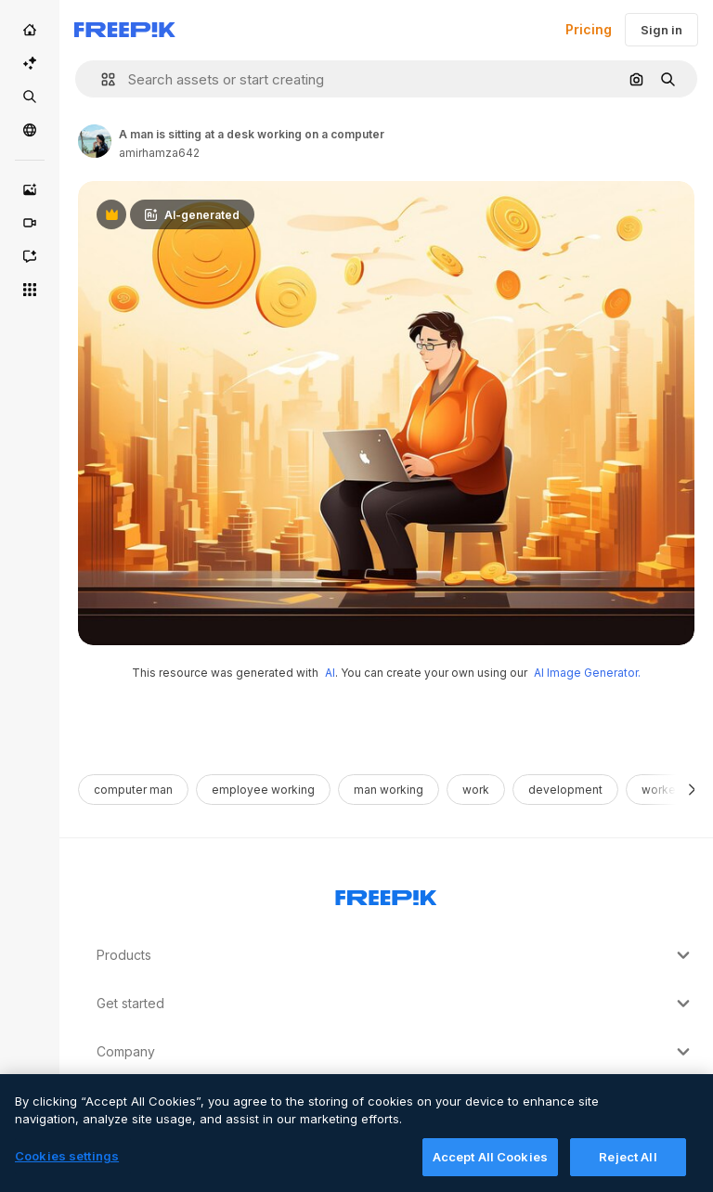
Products (395, 955)
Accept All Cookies (490, 1171)
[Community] (30, 130)
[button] (100, 79)
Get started (395, 1003)
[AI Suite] (30, 63)
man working (388, 790)
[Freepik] (124, 29)
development (565, 790)
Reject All (627, 1171)
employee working (263, 790)
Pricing (588, 29)
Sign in (661, 29)
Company (395, 1052)
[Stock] (30, 96)
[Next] (692, 789)
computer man (133, 790)
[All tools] (30, 289)
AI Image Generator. (587, 673)
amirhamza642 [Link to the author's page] (159, 153)
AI (330, 673)
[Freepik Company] (386, 894)
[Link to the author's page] (94, 141)
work (475, 790)
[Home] (30, 30)
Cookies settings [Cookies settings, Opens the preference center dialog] (67, 1170)
